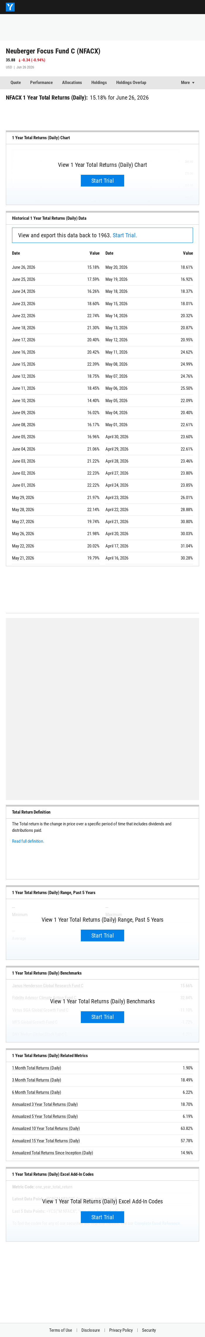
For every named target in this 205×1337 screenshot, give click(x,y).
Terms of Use (60, 1330)
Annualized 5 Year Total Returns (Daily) (45, 1116)
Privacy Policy (121, 1330)
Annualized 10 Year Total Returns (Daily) (46, 1128)
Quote (16, 82)
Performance (41, 82)
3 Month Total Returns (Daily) (36, 1080)
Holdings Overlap (131, 82)
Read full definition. (28, 841)
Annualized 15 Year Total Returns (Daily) (46, 1140)
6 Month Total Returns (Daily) (36, 1092)
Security (149, 1330)
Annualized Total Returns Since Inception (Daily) (52, 1152)
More (185, 82)
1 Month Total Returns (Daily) (36, 1068)
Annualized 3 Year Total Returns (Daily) (45, 1104)
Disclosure (90, 1330)
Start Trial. (125, 235)
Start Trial (102, 180)
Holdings (99, 82)
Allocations (72, 82)
